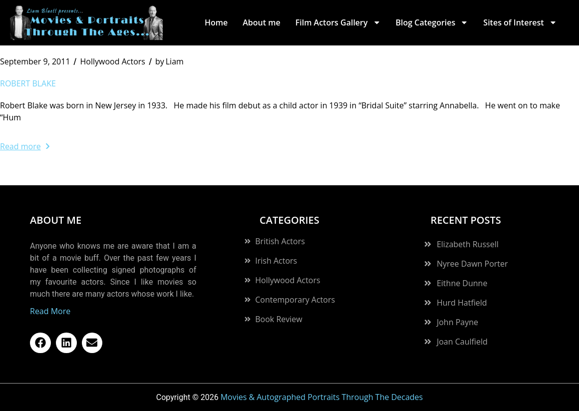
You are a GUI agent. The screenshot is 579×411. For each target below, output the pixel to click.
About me (261, 22)
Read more (24, 146)
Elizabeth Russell (468, 244)
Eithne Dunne (462, 283)
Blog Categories (432, 22)
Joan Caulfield (462, 342)
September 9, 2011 (35, 61)
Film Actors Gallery (338, 22)
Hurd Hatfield (462, 303)
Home (216, 22)
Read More (50, 311)
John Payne (457, 322)
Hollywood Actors (112, 61)
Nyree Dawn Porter (472, 264)
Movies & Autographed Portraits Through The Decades (322, 397)
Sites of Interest (520, 22)
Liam (169, 61)
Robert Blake (28, 83)
